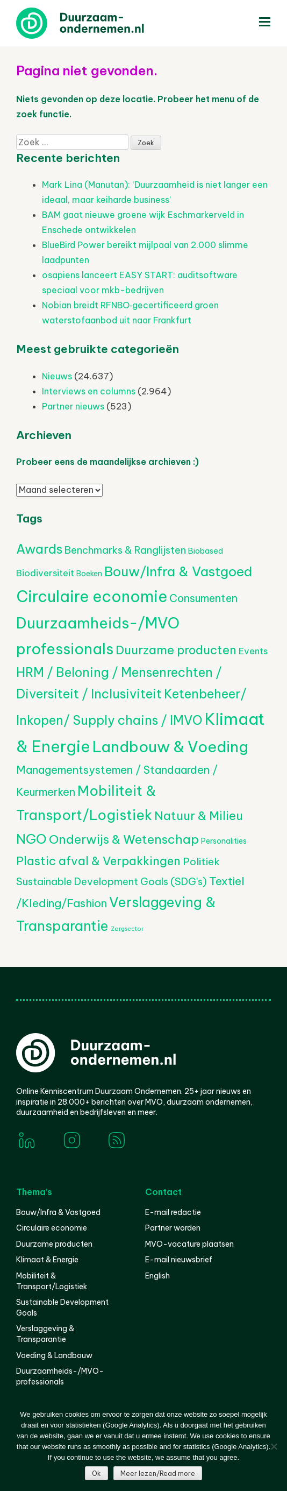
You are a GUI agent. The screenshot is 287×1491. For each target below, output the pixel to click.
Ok (96, 1473)
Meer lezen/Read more (157, 1473)
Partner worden (172, 1228)
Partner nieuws (73, 406)
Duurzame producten (54, 1244)
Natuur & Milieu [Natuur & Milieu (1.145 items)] (198, 815)
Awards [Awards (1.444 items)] (39, 549)
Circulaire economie (51, 1228)
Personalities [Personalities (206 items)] (224, 841)
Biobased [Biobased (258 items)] (205, 551)
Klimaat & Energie (47, 1259)
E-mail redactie (173, 1212)
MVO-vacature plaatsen (189, 1244)
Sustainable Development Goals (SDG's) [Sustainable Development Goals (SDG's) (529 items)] (111, 881)
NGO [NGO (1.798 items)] (31, 838)
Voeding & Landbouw (54, 1355)
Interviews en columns (88, 391)
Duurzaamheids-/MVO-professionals (60, 1376)
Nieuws (57, 376)
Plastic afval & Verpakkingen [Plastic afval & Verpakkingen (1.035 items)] (98, 860)
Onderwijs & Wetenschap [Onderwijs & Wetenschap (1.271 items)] (124, 839)
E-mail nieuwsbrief (178, 1259)
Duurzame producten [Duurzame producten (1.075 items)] (176, 650)
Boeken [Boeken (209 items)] (89, 573)
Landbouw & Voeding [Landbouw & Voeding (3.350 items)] (170, 746)
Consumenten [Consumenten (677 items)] (203, 598)
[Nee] (273, 1446)
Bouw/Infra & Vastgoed (58, 1212)
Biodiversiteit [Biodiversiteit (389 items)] (45, 572)
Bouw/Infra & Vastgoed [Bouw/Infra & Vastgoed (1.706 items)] (178, 571)
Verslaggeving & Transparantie (45, 1334)
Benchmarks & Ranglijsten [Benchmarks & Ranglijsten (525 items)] (125, 550)
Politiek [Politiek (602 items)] (201, 861)
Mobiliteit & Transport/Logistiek (51, 1281)
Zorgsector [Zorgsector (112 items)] (127, 928)
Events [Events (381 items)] (253, 650)
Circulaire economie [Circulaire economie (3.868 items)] (91, 596)
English (157, 1276)
